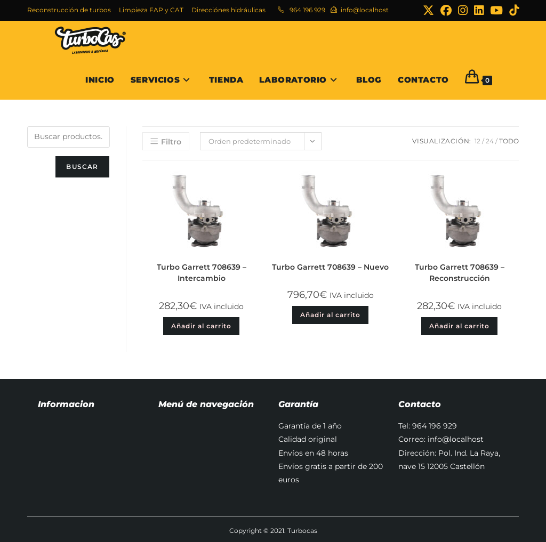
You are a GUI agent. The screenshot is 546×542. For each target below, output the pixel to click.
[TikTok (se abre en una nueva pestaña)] (512, 10)
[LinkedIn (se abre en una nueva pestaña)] (479, 10)
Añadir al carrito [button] (201, 326)
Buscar (82, 167)
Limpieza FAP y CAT (151, 10)
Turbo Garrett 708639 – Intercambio (201, 272)
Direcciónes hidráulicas (228, 10)
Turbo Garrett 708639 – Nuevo (330, 267)
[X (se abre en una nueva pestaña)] (428, 10)
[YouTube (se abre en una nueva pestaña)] (496, 10)
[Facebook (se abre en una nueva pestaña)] (446, 10)
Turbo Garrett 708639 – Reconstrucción (459, 272)
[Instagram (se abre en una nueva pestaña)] (463, 10)
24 (490, 141)
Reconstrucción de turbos (69, 10)
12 (477, 141)
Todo (509, 141)
